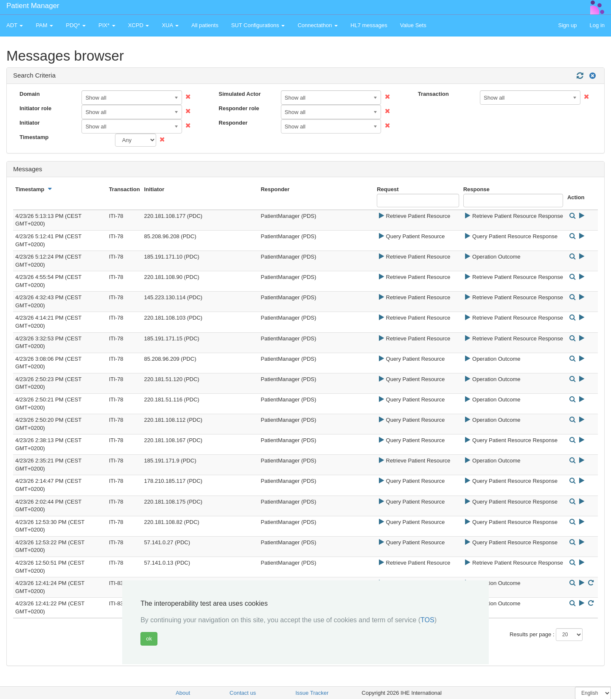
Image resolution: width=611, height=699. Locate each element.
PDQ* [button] (76, 25)
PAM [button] (44, 25)
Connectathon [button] (317, 25)
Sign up (567, 25)
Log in (597, 25)
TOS (427, 620)
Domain (30, 94)
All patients (205, 25)
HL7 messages (368, 25)
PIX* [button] (106, 25)
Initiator (30, 123)
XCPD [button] (138, 25)
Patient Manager (32, 6)
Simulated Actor (240, 94)
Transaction (433, 94)
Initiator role (35, 108)
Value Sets (413, 25)
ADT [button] (14, 25)
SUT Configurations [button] (258, 25)
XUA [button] (170, 25)
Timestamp (34, 137)
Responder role (239, 108)
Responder (233, 123)
